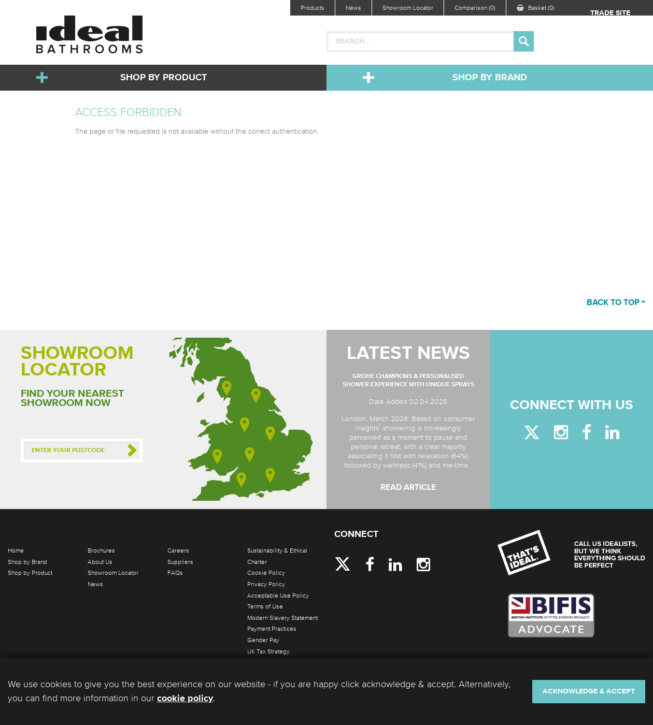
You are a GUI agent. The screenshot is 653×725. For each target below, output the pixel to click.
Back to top (616, 303)
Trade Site (610, 13)
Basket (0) (536, 7)
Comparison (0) (475, 7)
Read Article (408, 488)
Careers (178, 550)
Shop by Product (163, 77)
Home (16, 550)
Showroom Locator (407, 7)
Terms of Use (265, 606)
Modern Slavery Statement (282, 617)
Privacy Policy (266, 584)
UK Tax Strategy (268, 651)
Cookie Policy (266, 572)
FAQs (175, 572)
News (353, 7)
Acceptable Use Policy (278, 595)
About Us (100, 562)
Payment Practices (271, 628)
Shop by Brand (489, 77)
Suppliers (180, 562)
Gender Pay (263, 640)
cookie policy (185, 698)
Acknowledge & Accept (589, 691)
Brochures (101, 550)
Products (312, 7)
